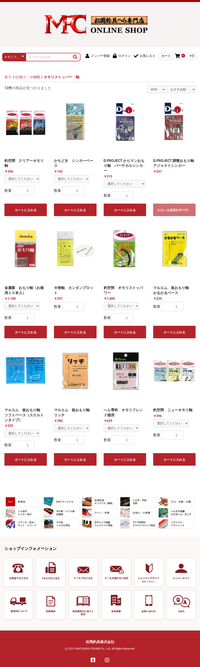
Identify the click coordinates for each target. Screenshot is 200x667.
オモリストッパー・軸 (61, 77)
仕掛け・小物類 (27, 77)
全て (8, 77)
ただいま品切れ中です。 (174, 210)
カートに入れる (26, 210)
